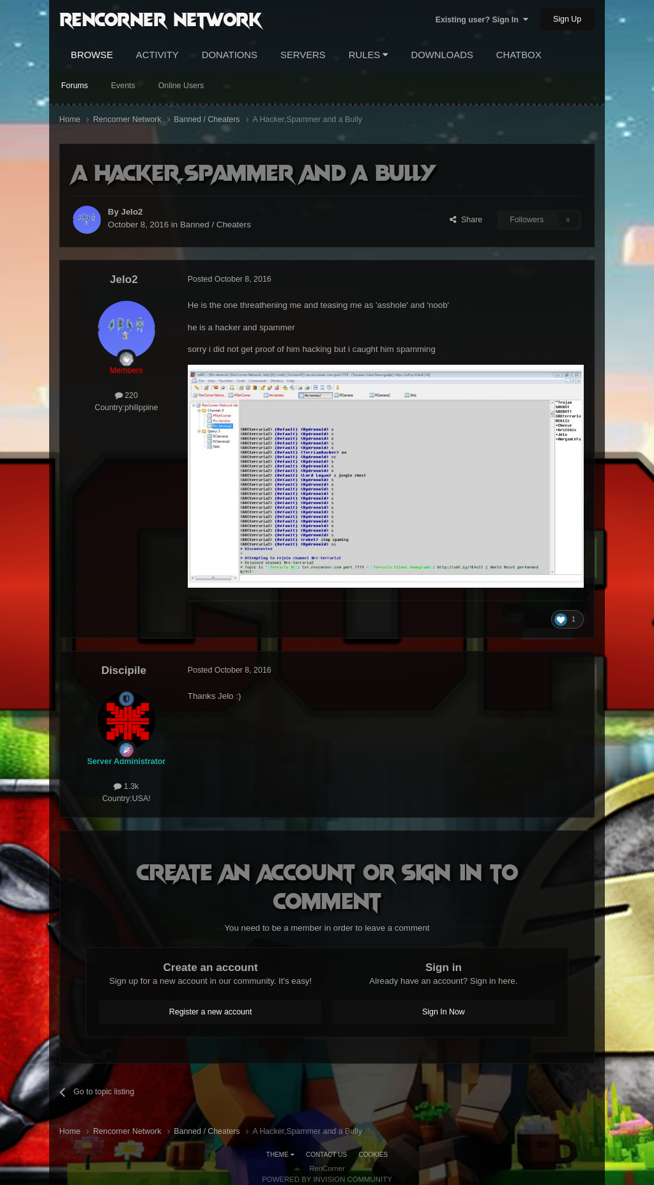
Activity (157, 55)
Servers (303, 55)
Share (466, 219)
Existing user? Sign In (482, 19)
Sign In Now (443, 1011)
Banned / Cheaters (215, 224)
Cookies (373, 1154)
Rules (368, 55)
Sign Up (567, 19)
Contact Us (326, 1154)
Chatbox (519, 55)
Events (123, 85)
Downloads (442, 55)
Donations (229, 55)
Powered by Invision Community (327, 1179)
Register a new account (210, 1011)
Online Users (181, 85)
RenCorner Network (160, 18)
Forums (74, 85)
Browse (92, 55)
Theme (280, 1154)
